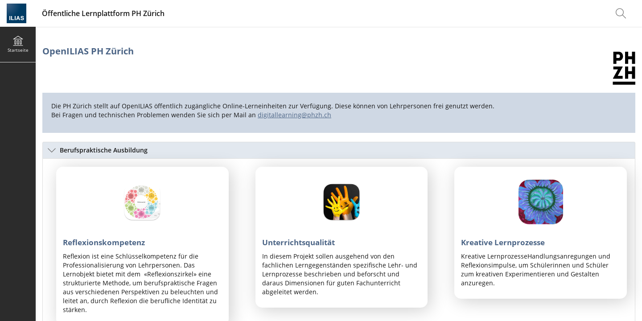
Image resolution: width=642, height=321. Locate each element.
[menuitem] (622, 13)
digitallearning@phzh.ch (294, 115)
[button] (338, 150)
